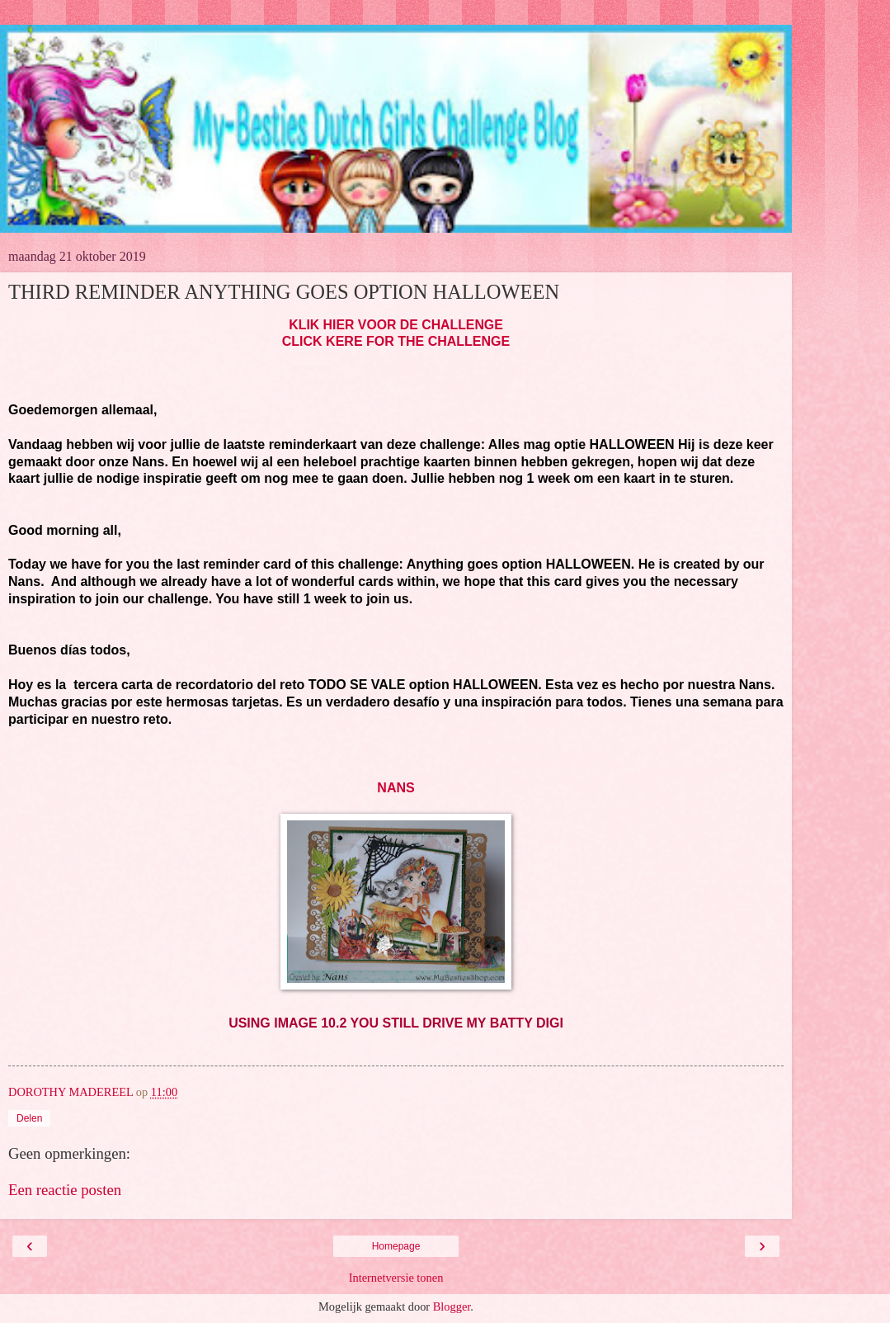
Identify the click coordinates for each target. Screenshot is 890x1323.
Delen (29, 1118)
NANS (395, 788)
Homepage (396, 1246)
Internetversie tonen (396, 1277)
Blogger (452, 1306)
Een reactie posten (64, 1189)
